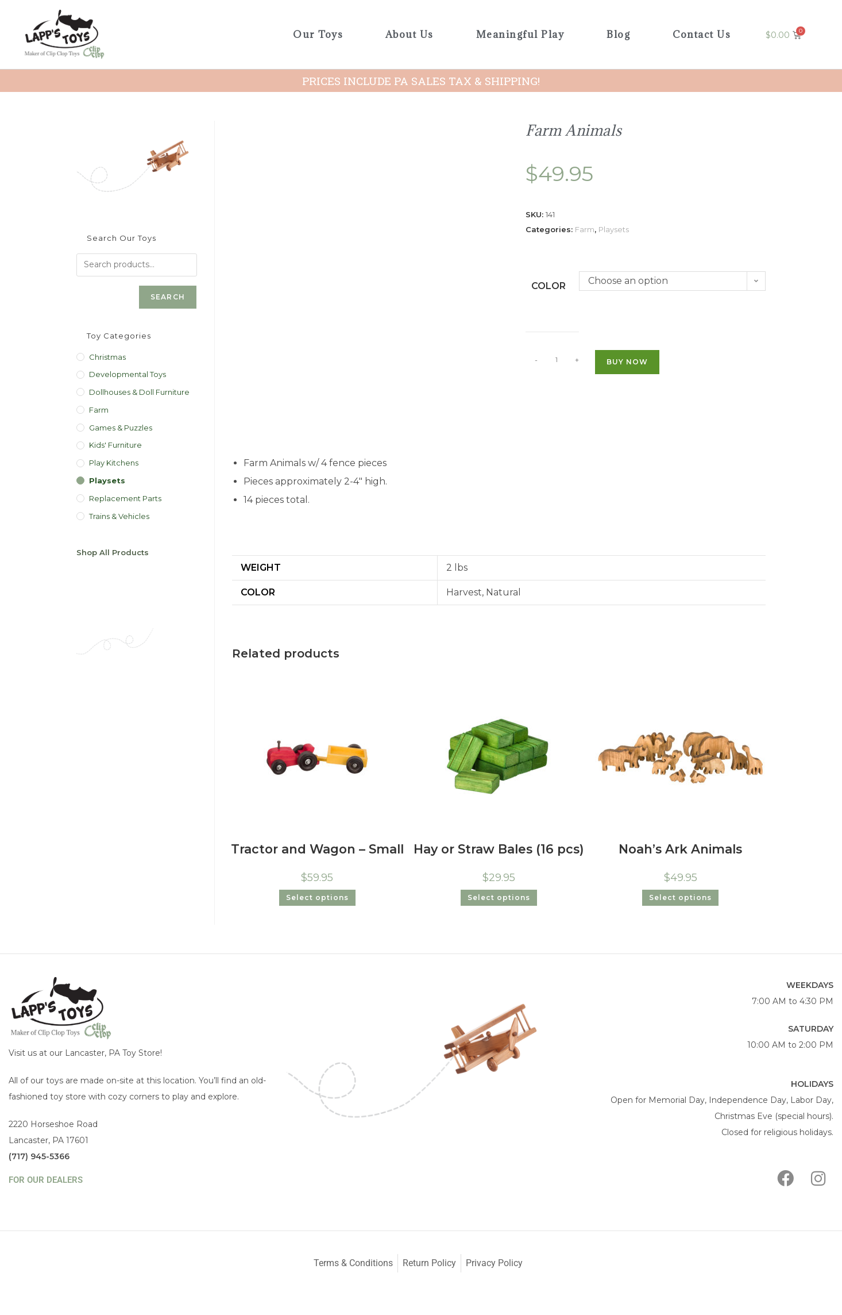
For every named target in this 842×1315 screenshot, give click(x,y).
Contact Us (702, 34)
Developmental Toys (127, 374)
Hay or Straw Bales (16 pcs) (498, 847)
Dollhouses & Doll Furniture (139, 392)
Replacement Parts (125, 498)
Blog (618, 34)
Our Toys (318, 34)
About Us (409, 34)
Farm (584, 229)
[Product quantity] (556, 359)
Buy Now (627, 361)
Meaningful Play (520, 34)
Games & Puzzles (120, 427)
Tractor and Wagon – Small (317, 847)
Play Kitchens (113, 462)
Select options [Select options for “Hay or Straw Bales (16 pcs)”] (499, 894)
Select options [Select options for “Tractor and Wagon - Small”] (317, 894)
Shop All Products (112, 552)
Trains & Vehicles (119, 516)
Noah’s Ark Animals (680, 847)
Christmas (107, 357)
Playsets (613, 229)
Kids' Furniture (115, 444)
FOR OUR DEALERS (46, 1176)
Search (167, 297)
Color (548, 285)
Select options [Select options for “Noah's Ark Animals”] (680, 894)
